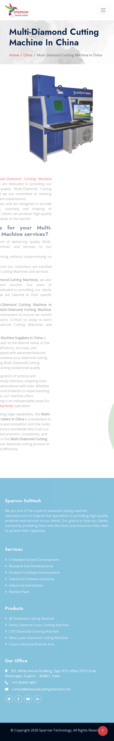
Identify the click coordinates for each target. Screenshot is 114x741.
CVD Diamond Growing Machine (34, 631)
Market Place (19, 591)
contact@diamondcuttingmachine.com (38, 689)
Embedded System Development (34, 559)
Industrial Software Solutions (31, 579)
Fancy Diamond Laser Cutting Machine (39, 625)
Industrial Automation (26, 585)
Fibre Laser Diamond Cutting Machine (38, 637)
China (27, 55)
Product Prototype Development (34, 572)
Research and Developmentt (31, 566)
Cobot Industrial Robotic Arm (31, 644)
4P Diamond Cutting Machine (31, 618)
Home (14, 55)
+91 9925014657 (21, 682)
